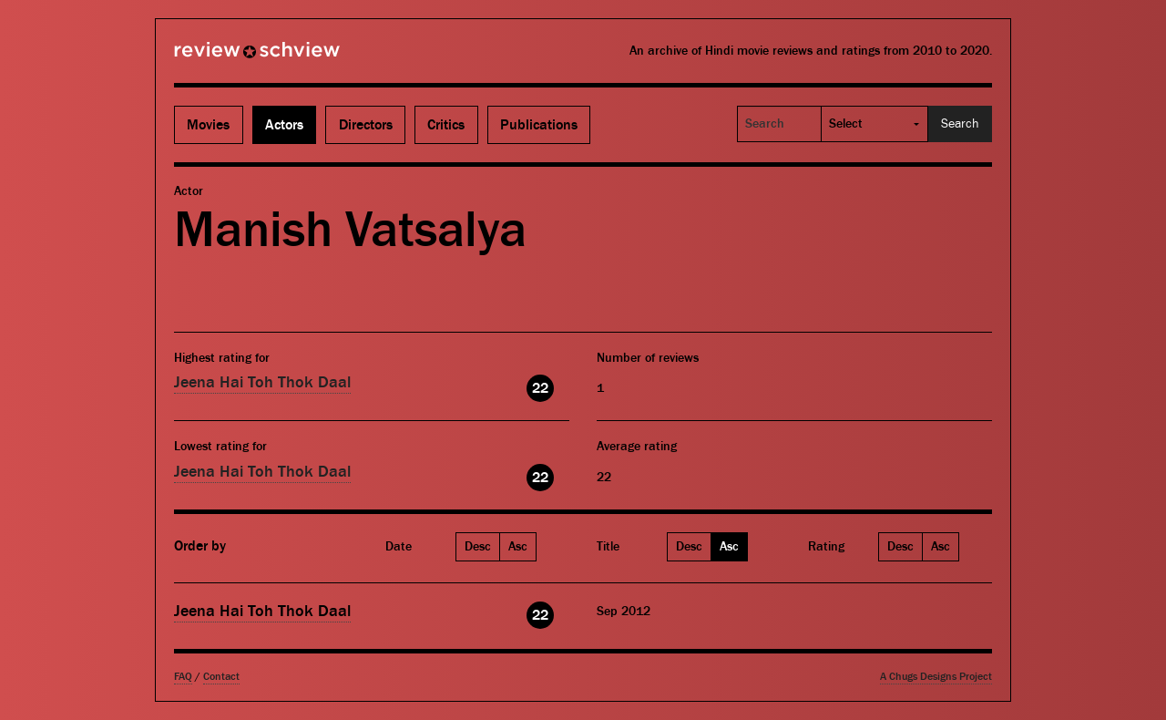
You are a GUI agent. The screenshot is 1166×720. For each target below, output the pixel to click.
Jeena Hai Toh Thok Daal (262, 382)
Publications (539, 125)
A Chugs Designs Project (936, 677)
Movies (208, 125)
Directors (366, 125)
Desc (478, 547)
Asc (517, 547)
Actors (284, 125)
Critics (446, 125)
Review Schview (226, 57)
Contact (221, 677)
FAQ (183, 677)
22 (540, 388)
